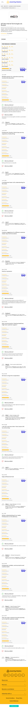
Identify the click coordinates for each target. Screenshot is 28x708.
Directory (6, 6)
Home (2, 6)
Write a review (14, 706)
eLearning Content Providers (15, 6)
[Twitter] (8, 675)
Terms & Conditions (10, 698)
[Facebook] (4, 675)
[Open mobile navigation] (2, 2)
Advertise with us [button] (14, 693)
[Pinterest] (19, 675)
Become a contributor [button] (14, 689)
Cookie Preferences (14, 701)
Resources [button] (14, 680)
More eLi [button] (14, 684)
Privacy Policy (19, 698)
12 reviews (9, 33)
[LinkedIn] (12, 675)
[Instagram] (23, 675)
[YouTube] (15, 675)
